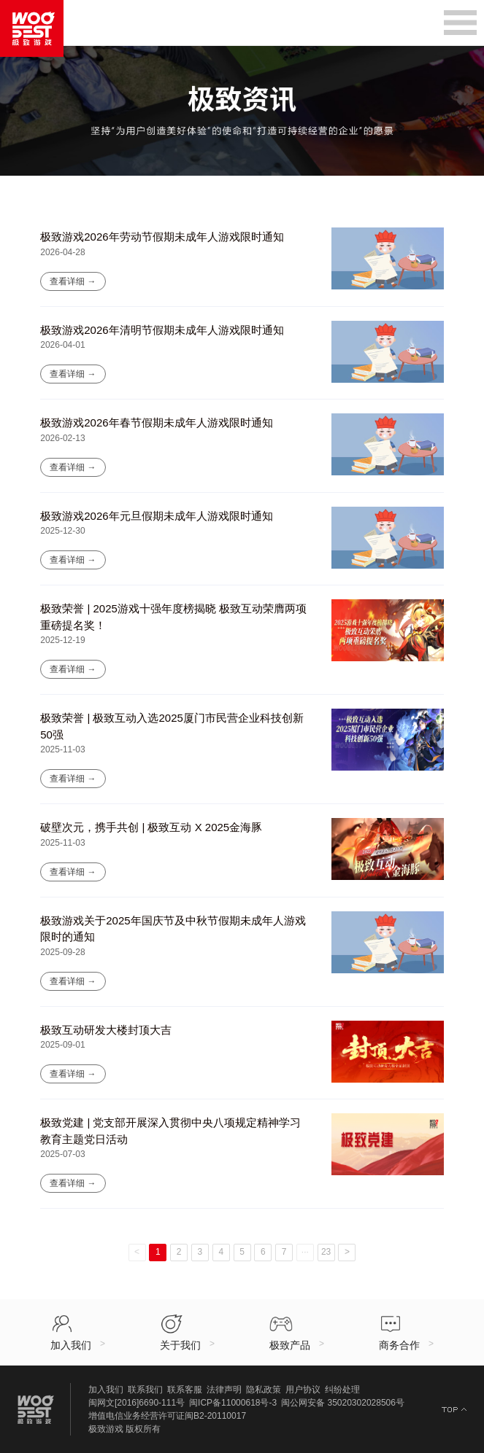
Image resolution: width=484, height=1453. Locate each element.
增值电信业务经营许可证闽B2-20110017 (167, 1416)
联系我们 (145, 1389)
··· (305, 1252)
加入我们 (105, 1389)
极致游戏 (105, 1429)
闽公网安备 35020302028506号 (342, 1403)
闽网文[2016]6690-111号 (136, 1403)
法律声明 (224, 1389)
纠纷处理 (342, 1389)
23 (326, 1252)
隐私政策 (263, 1389)
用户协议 (302, 1389)
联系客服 (184, 1389)
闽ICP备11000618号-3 (233, 1403)
